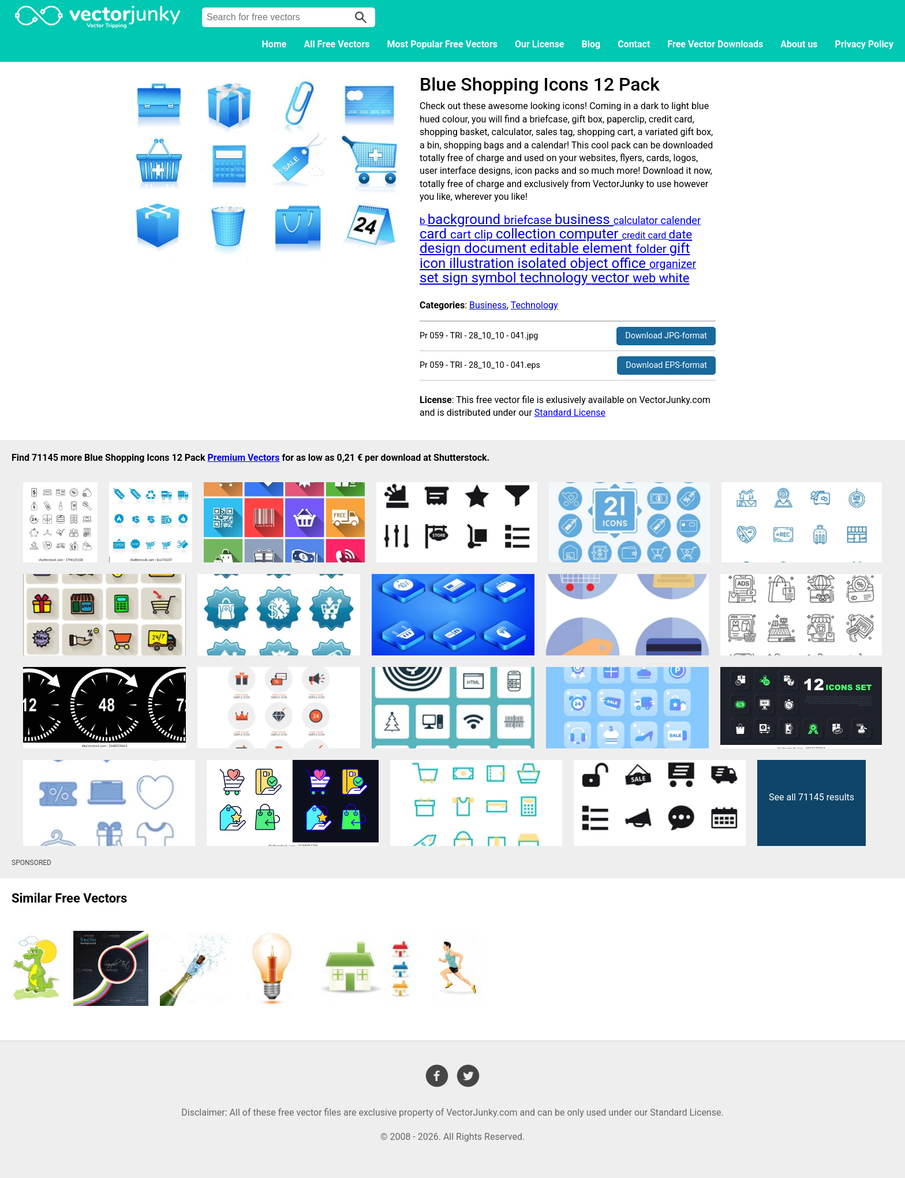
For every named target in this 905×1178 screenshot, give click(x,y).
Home (274, 44)
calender (680, 220)
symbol (496, 278)
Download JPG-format (666, 336)
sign (457, 278)
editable (556, 248)
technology (556, 278)
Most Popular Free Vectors (442, 44)
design (442, 248)
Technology (534, 305)
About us (798, 44)
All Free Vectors (336, 44)
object (590, 263)
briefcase (529, 220)
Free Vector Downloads (715, 44)
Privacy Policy (864, 44)
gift (680, 248)
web (646, 278)
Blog (591, 44)
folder (652, 249)
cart (462, 234)
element (608, 248)
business (584, 219)
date (681, 234)
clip (485, 234)
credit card (645, 235)
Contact (634, 44)
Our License (539, 44)
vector (612, 278)
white (674, 278)
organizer (672, 264)
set (431, 278)
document (497, 248)
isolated (544, 263)
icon (434, 263)
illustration (483, 263)
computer (590, 234)
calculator (637, 220)
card (435, 234)
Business (488, 305)
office (630, 263)
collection (527, 234)
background (466, 219)
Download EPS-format (666, 365)
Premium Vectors (243, 457)
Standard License (569, 412)
